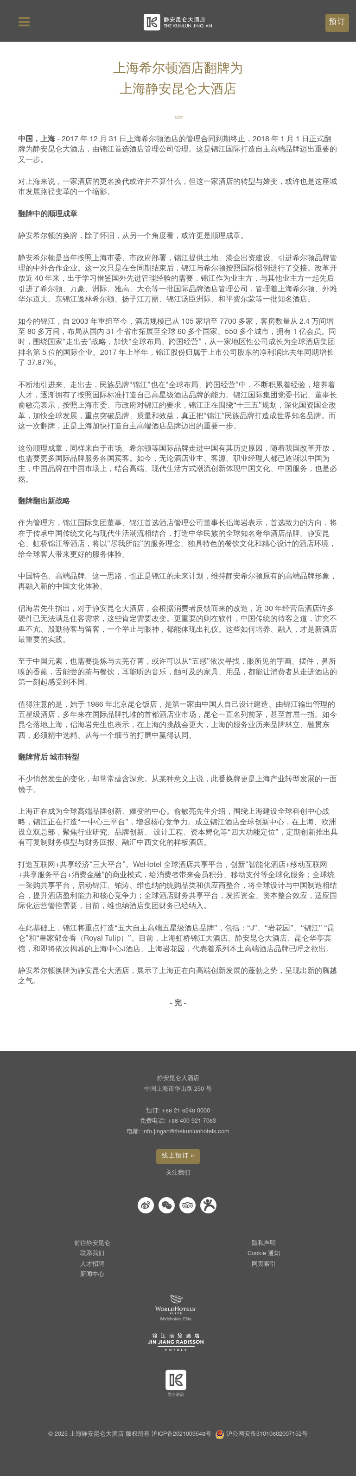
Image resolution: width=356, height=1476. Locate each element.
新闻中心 (92, 1275)
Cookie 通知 (264, 1254)
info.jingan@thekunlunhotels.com (185, 1132)
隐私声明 (264, 1244)
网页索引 (264, 1265)
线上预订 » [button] (178, 1156)
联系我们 (92, 1254)
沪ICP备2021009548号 (181, 1435)
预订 (337, 22)
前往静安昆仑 (92, 1244)
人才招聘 (92, 1265)
